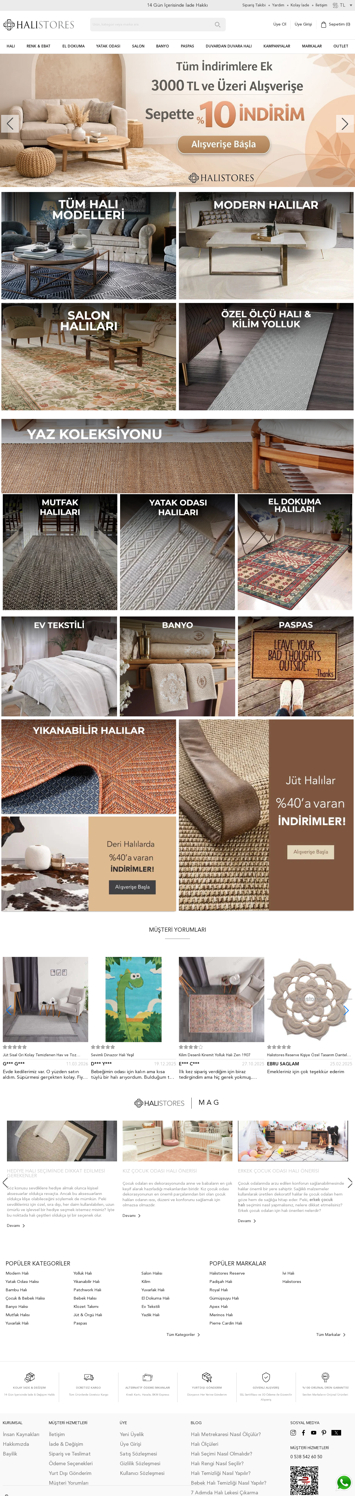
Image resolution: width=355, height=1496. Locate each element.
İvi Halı (288, 1274)
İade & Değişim (66, 1444)
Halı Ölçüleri (204, 1444)
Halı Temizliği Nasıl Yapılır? (220, 1473)
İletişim (57, 1434)
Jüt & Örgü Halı (87, 1315)
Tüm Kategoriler (183, 1335)
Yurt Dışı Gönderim (70, 1473)
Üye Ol (279, 24)
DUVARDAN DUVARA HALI (229, 46)
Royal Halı (218, 1290)
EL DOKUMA (73, 46)
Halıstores (291, 1282)
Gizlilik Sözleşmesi (140, 1463)
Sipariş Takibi (254, 5)
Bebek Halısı (85, 1299)
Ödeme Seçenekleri (71, 1463)
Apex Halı (218, 1307)
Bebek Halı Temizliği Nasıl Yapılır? (228, 1483)
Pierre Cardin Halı (225, 1323)
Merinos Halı (221, 1315)
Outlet (340, 46)
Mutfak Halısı (18, 1315)
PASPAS (187, 46)
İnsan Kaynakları (21, 1434)
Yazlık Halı (150, 1315)
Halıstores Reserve (227, 1274)
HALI (11, 46)
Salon (138, 46)
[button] (345, 124)
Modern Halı (17, 1274)
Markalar (312, 46)
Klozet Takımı (85, 1307)
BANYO (162, 46)
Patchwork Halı (87, 1290)
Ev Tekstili (150, 1307)
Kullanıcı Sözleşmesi (142, 1473)
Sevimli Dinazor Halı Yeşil (112, 1055)
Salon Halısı (151, 1274)
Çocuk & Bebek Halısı (25, 1299)
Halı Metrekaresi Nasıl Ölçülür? (226, 1434)
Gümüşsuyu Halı (224, 1299)
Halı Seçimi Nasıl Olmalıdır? (221, 1454)
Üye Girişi (303, 24)
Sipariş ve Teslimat (70, 1454)
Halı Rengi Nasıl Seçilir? (217, 1463)
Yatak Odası (108, 46)
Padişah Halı (220, 1282)
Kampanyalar (276, 46)
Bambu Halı (16, 1290)
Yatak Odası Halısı (22, 1282)
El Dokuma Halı (155, 1299)
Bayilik (10, 1454)
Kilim (145, 1282)
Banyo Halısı (17, 1307)
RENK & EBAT (38, 46)
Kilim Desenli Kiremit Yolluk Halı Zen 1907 (214, 1055)
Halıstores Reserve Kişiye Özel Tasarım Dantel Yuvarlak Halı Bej (307, 1056)
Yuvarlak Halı (17, 1323)
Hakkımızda (16, 1444)
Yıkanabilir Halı (86, 1282)
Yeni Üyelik (132, 1434)
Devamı (16, 1226)
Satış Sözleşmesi (138, 1454)
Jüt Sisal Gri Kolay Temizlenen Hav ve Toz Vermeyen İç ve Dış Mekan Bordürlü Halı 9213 (43, 1056)
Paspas (80, 1323)
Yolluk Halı (82, 1274)
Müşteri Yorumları (68, 1483)
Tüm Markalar (330, 1335)
